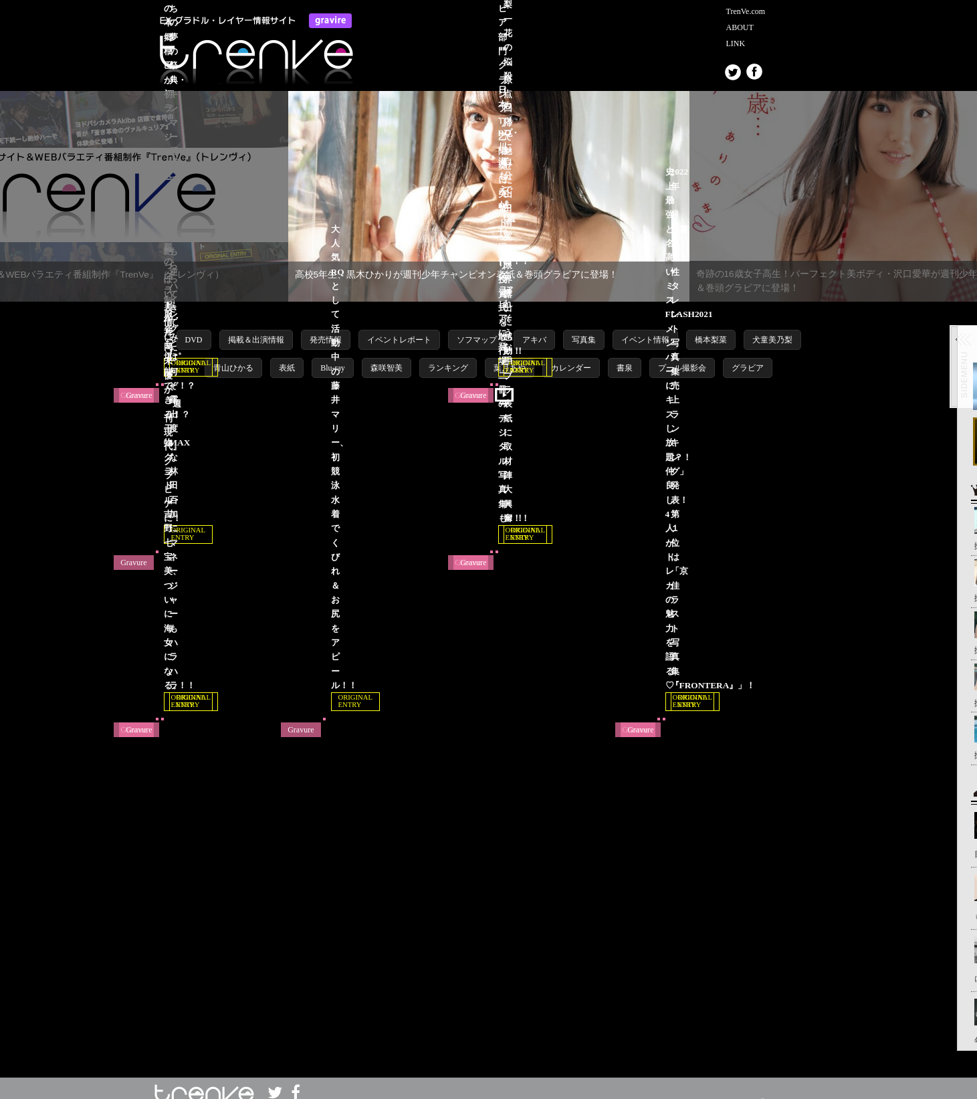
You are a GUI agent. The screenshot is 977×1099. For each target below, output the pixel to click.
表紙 (287, 354)
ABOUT (740, 27)
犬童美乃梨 (772, 326)
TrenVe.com (746, 11)
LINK (736, 43)
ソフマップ (477, 326)
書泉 (625, 354)
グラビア (748, 354)
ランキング (448, 354)
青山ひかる (233, 354)
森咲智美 (386, 354)
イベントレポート (399, 326)
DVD (194, 326)
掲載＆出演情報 (256, 326)
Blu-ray (332, 354)
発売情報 (326, 326)
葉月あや (510, 354)
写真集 (584, 326)
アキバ (534, 326)
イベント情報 (645, 326)
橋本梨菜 (711, 326)
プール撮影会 (682, 354)
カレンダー (571, 354)
